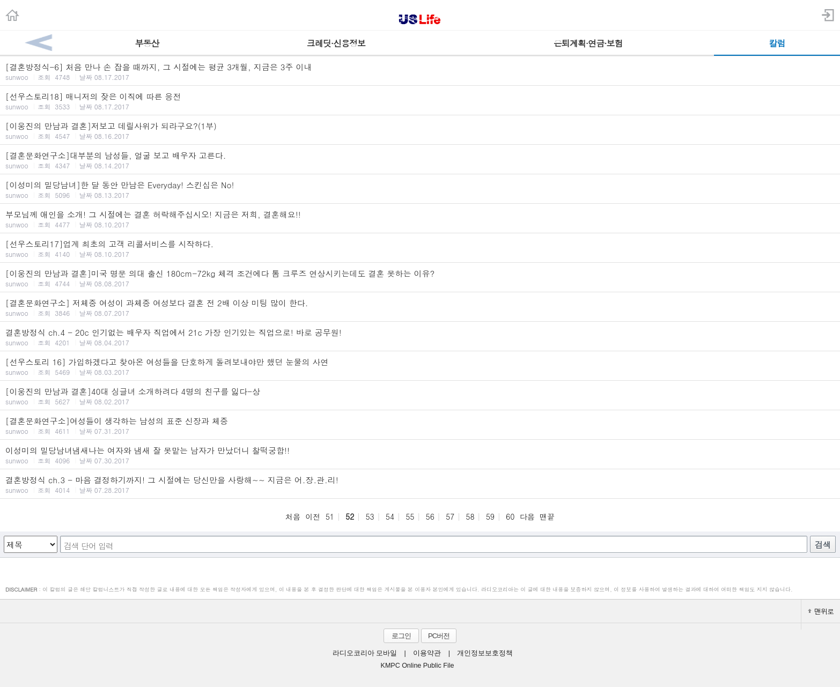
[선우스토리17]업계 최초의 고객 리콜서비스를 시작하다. (420, 248)
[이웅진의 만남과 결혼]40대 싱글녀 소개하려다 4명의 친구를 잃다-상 (420, 396)
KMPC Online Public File (417, 665)
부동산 (147, 43)
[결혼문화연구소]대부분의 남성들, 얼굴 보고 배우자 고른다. (420, 160)
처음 (292, 516)
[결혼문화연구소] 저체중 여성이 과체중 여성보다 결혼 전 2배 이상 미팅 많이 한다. (420, 307)
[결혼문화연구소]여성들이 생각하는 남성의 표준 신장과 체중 (420, 425)
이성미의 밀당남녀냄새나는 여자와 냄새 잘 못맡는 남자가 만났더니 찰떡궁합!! (420, 455)
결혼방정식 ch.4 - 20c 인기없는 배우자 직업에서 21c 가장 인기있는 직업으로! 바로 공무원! (420, 337)
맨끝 (547, 516)
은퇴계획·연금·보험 (588, 43)
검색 (823, 544)
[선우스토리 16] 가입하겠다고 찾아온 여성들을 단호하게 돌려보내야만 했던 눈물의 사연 (420, 366)
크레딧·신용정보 (336, 43)
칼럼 (777, 43)
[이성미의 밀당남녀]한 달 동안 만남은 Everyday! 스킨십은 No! (420, 189)
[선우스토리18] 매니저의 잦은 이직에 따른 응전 (420, 101)
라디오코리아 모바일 (365, 653)
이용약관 (427, 653)
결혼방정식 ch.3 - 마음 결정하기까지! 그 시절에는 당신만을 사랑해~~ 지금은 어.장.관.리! (420, 484)
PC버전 (439, 636)
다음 (527, 516)
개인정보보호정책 (485, 653)
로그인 (401, 636)
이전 (312, 516)
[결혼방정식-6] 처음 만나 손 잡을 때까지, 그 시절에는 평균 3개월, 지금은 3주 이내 (420, 71)
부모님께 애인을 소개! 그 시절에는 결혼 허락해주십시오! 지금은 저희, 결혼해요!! (420, 219)
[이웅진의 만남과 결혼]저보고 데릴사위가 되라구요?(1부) (420, 130)
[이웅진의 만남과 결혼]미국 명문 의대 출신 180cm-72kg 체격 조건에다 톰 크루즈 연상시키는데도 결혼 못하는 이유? (420, 278)
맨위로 (821, 611)
